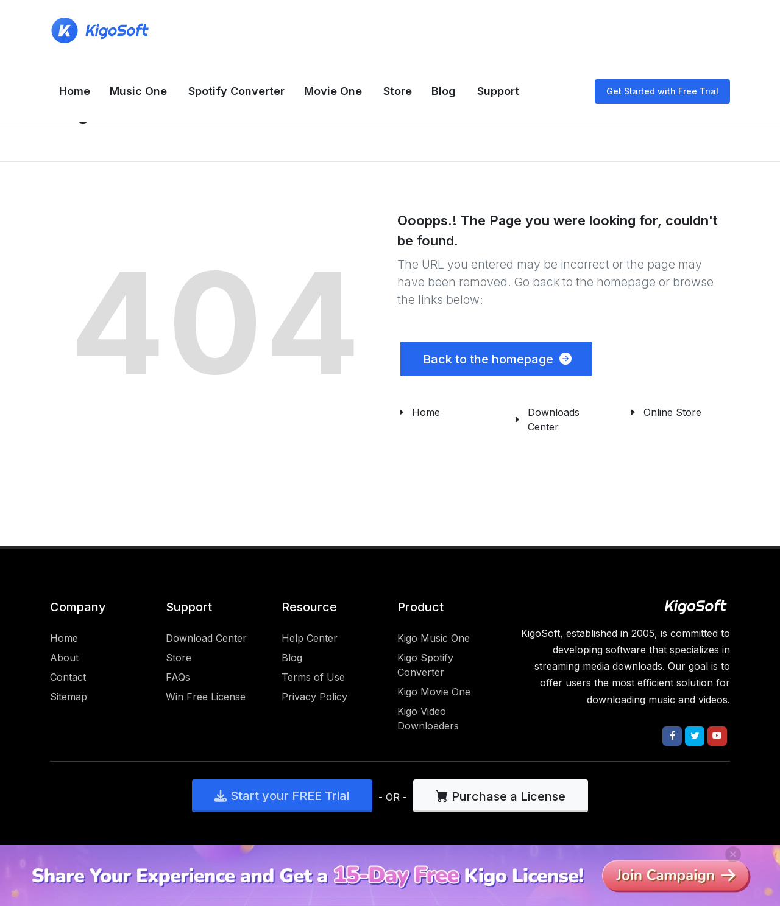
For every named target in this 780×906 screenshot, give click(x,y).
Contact (68, 677)
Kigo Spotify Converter (425, 664)
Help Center (310, 638)
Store (178, 657)
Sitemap (68, 696)
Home (426, 412)
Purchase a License (501, 796)
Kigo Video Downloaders (428, 718)
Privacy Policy (314, 696)
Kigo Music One (433, 638)
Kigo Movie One (433, 692)
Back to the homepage (496, 359)
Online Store (672, 412)
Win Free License (206, 696)
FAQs (178, 677)
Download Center (206, 638)
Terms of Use (313, 677)
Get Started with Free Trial (662, 91)
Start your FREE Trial (282, 796)
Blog (292, 657)
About (64, 657)
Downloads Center (554, 419)
